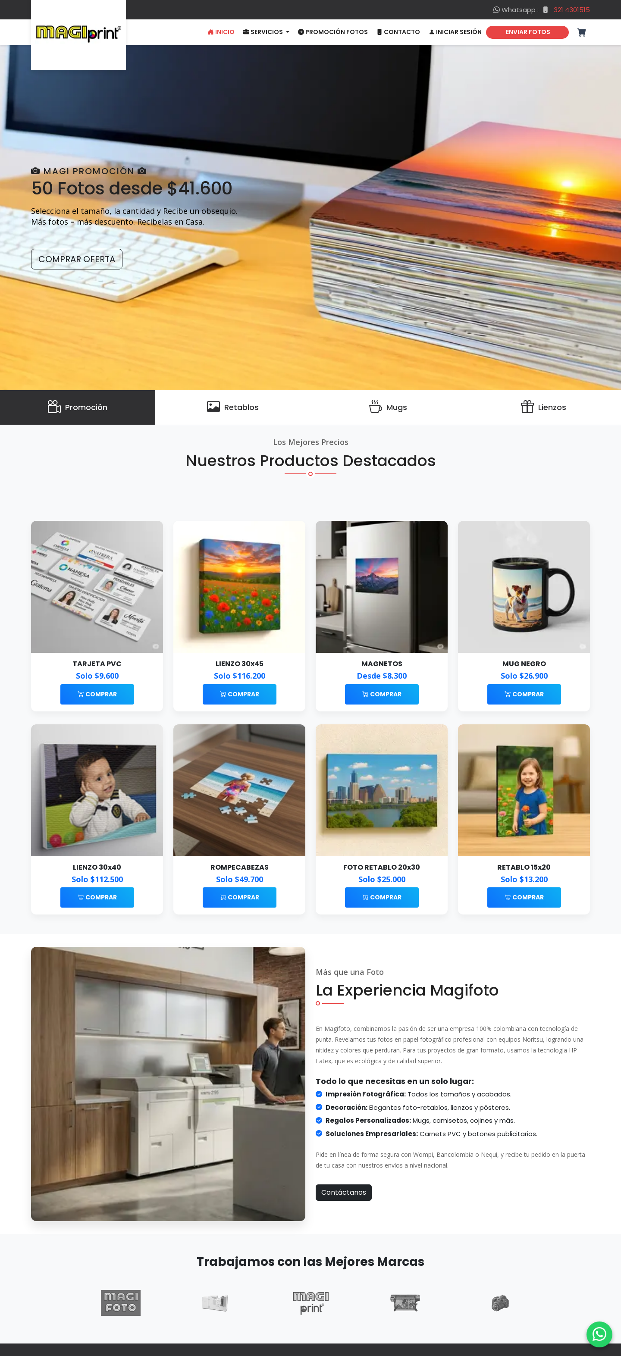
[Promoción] (77, 407)
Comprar (97, 694)
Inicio (221, 32)
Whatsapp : (541, 9)
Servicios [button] (263, 32)
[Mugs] (388, 407)
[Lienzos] (543, 407)
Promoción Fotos (333, 32)
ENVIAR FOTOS (527, 32)
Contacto (398, 32)
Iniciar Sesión (455, 32)
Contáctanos (343, 1192)
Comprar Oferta (76, 259)
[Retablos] (232, 407)
